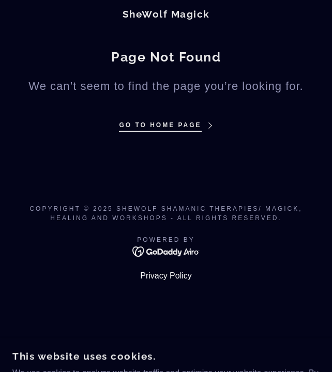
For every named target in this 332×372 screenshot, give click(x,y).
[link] (166, 14)
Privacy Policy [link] (166, 275)
